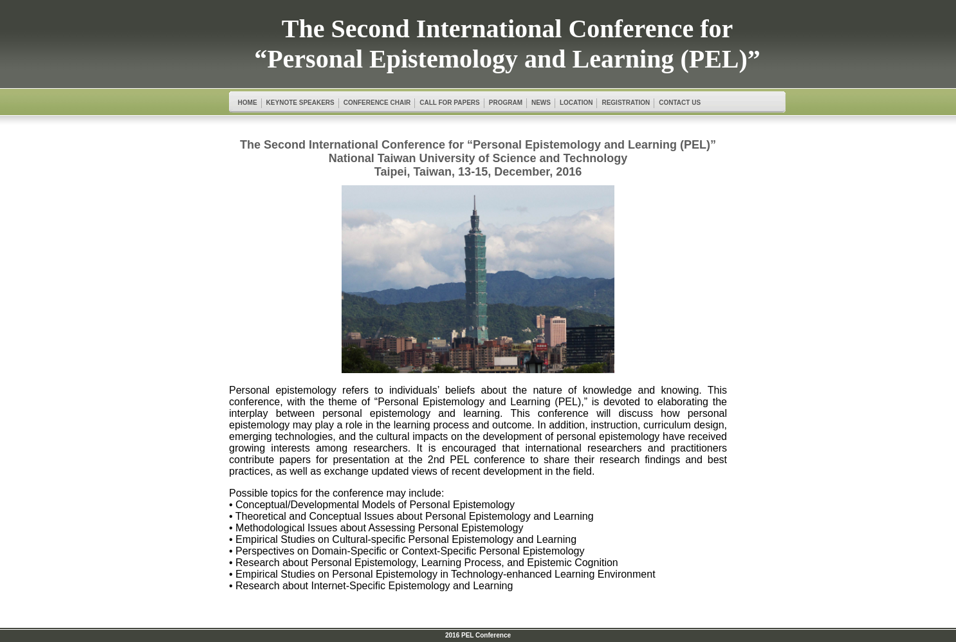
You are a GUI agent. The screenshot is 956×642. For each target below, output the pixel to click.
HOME (247, 102)
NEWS (541, 102)
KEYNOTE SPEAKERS (300, 102)
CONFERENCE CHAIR (377, 102)
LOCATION (576, 102)
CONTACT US (680, 102)
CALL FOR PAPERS (449, 102)
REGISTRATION (626, 102)
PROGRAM (505, 102)
